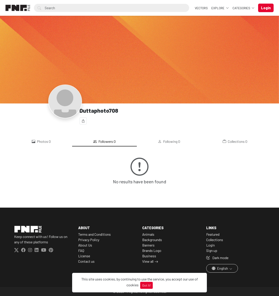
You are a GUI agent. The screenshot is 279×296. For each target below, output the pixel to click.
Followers (104, 141)
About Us (85, 245)
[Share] (83, 120)
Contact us (86, 261)
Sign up (211, 250)
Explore (218, 8)
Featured (212, 234)
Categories (241, 8)
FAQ (81, 250)
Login (210, 245)
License (84, 256)
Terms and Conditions (94, 234)
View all (147, 261)
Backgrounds (152, 240)
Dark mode (217, 258)
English (220, 268)
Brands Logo (151, 250)
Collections (235, 141)
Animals (148, 234)
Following (169, 141)
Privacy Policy (88, 240)
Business (149, 256)
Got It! (146, 285)
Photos (41, 141)
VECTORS (201, 8)
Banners (148, 245)
